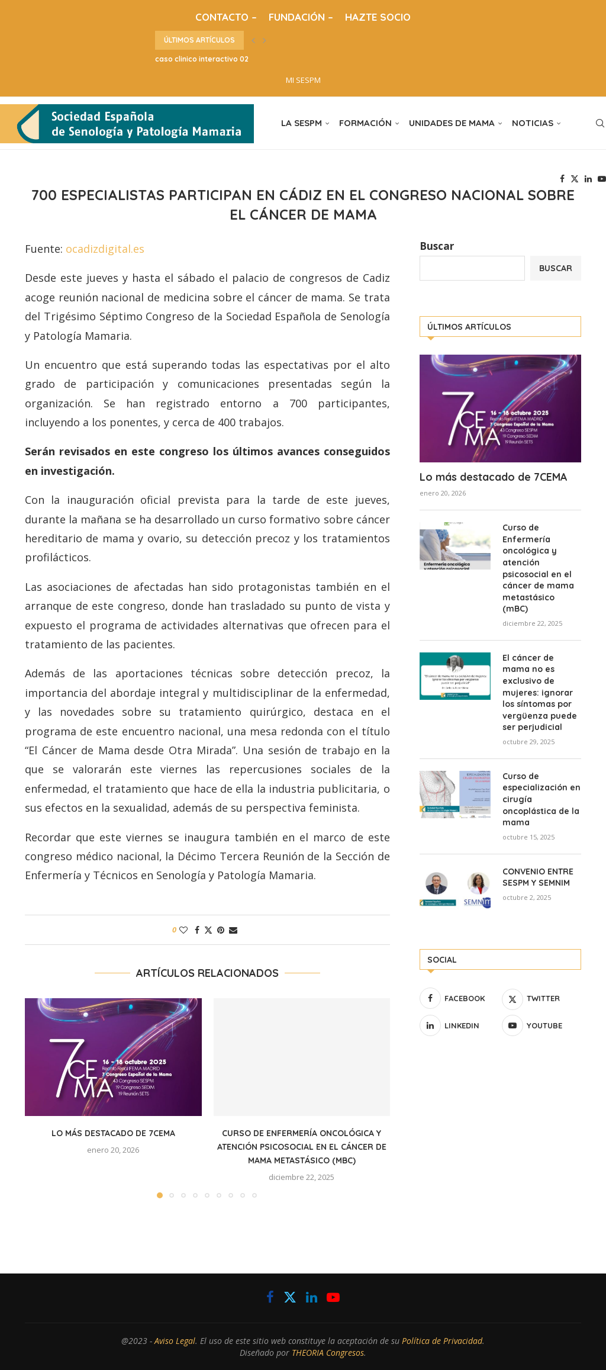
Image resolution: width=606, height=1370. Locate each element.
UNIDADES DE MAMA (452, 122)
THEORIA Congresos (328, 1352)
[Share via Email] (233, 929)
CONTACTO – (226, 17)
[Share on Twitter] (208, 929)
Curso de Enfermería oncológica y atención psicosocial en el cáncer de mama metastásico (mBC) (301, 1147)
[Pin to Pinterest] (220, 929)
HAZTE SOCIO (378, 17)
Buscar (437, 246)
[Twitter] (574, 179)
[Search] (600, 123)
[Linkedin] (588, 179)
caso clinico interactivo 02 (202, 58)
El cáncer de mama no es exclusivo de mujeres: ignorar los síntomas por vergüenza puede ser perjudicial (539, 692)
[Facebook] (562, 179)
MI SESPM (303, 80)
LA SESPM (301, 122)
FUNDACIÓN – (301, 17)
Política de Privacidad (442, 1340)
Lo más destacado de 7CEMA (113, 1133)
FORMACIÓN (365, 122)
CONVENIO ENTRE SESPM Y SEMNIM (537, 877)
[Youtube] (602, 179)
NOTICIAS (532, 122)
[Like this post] (183, 929)
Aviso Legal (174, 1340)
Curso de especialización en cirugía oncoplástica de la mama (541, 799)
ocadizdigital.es (105, 249)
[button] (253, 40)
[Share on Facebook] (197, 929)
